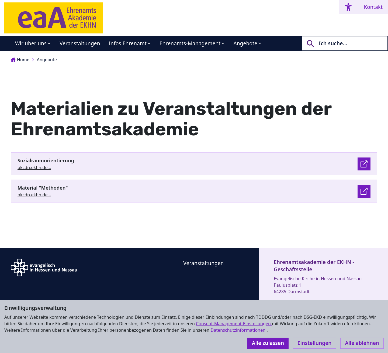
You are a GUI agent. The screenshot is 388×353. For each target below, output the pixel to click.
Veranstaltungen (80, 43)
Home (20, 60)
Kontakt (373, 7)
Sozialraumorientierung (46, 160)
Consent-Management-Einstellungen (234, 324)
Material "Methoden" (43, 187)
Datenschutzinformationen (238, 330)
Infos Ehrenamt (128, 43)
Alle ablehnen (362, 343)
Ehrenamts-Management (190, 43)
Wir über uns (31, 43)
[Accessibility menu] (348, 7)
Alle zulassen (268, 343)
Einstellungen (314, 343)
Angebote (245, 43)
